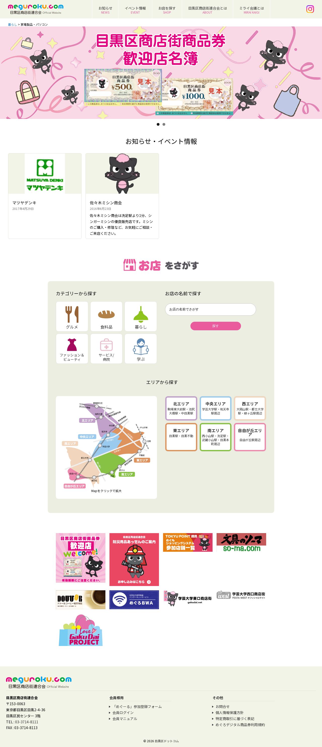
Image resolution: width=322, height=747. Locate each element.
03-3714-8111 (26, 721)
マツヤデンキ (24, 203)
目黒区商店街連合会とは (207, 10)
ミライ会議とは (251, 10)
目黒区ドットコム (167, 741)
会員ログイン (123, 712)
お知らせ (105, 10)
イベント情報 (135, 10)
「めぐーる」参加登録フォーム (137, 706)
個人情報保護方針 (230, 712)
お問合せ (223, 706)
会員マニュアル (124, 718)
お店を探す (167, 10)
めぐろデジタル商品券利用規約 (240, 724)
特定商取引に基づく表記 (235, 718)
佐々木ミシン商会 (106, 203)
